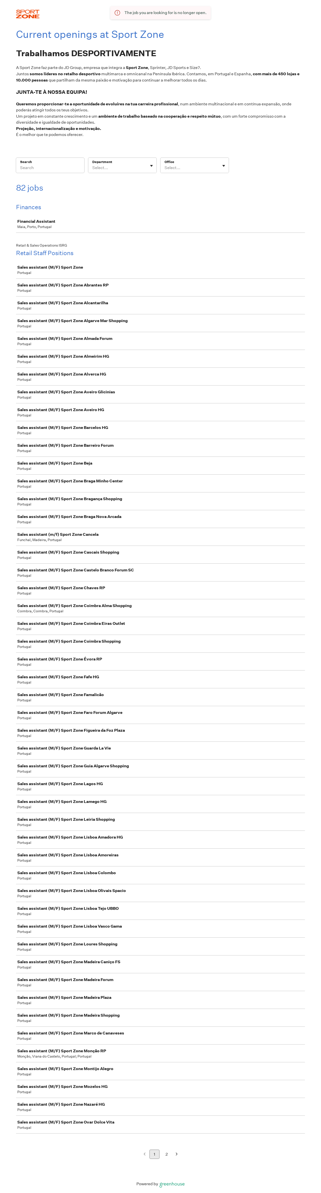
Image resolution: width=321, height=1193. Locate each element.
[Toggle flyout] (151, 166)
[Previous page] (144, 1154)
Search (26, 162)
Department (102, 162)
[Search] (50, 168)
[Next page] (177, 1154)
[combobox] (92, 168)
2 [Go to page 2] (167, 1154)
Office (169, 162)
